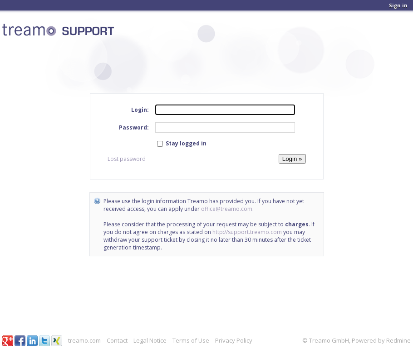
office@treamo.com (226, 209)
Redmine (398, 340)
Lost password (127, 159)
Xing (56, 340)
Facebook (20, 340)
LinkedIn (32, 340)
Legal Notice (150, 340)
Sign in (398, 5)
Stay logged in (181, 143)
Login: (140, 110)
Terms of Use (190, 340)
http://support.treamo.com (247, 232)
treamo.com (84, 340)
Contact (117, 340)
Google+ (7, 340)
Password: (134, 127)
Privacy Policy (233, 340)
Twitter (44, 340)
